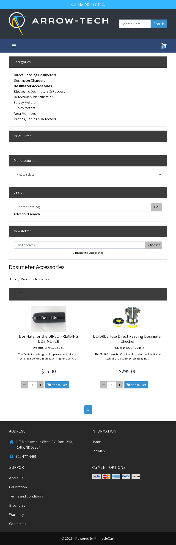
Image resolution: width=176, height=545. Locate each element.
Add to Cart (57, 385)
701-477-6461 (22, 456)
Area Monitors (25, 113)
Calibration (18, 487)
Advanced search (27, 214)
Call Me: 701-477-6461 (88, 4)
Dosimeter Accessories (33, 86)
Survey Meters (24, 102)
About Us (16, 477)
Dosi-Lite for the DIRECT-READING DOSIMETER (48, 339)
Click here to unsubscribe (88, 253)
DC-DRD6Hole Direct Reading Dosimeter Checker (127, 339)
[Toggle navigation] (14, 45)
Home (12, 279)
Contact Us (17, 523)
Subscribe (153, 245)
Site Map (98, 451)
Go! (156, 207)
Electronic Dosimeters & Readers (39, 91)
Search (159, 23)
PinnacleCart (104, 538)
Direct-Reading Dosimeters (35, 75)
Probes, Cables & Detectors (35, 119)
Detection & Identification (34, 97)
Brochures (17, 505)
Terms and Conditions (26, 496)
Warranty (16, 514)
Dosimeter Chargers (29, 80)
